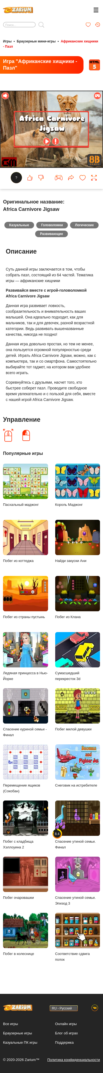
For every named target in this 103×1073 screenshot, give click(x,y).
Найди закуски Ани (77, 541)
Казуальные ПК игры (20, 1042)
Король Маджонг (77, 485)
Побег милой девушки (77, 709)
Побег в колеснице (25, 934)
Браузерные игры (17, 1033)
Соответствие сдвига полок (77, 937)
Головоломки (52, 225)
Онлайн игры (66, 1024)
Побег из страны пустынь (25, 597)
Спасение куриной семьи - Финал (25, 712)
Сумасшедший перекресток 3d (77, 656)
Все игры (10, 1024)
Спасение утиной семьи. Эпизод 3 (77, 881)
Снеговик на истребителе (77, 765)
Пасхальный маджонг (25, 485)
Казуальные (19, 225)
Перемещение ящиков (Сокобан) (25, 768)
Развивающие (51, 234)
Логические (84, 225)
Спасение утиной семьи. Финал (77, 825)
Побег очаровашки (25, 878)
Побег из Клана (77, 597)
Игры (7, 41)
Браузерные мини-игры (36, 41)
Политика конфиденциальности (73, 1060)
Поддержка (64, 1042)
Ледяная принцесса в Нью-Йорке (25, 656)
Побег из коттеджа (25, 541)
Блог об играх (66, 1033)
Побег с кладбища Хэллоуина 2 (25, 825)
